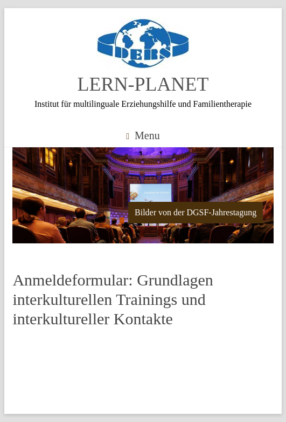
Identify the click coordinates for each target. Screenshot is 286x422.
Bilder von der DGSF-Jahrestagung (195, 212)
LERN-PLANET (143, 84)
